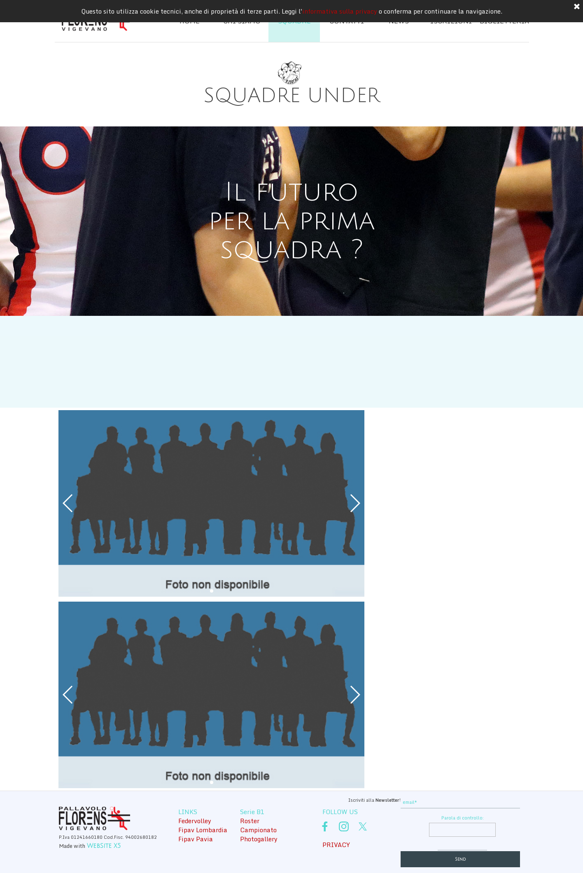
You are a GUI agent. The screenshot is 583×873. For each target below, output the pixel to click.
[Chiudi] (577, 7)
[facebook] (325, 826)
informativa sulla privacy (339, 11)
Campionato (258, 830)
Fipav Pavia (195, 839)
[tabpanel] (291, 96)
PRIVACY (336, 845)
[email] (460, 802)
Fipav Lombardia (202, 830)
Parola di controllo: (462, 818)
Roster (249, 821)
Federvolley (194, 821)
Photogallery (259, 839)
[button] (68, 503)
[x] (362, 826)
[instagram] (344, 826)
